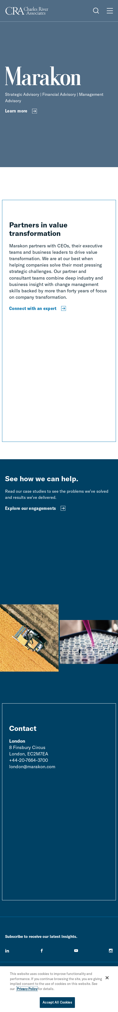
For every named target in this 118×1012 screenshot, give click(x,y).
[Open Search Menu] (96, 11)
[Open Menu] (110, 11)
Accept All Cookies (57, 1002)
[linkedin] (7, 950)
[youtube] (76, 950)
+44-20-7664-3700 (28, 760)
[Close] (107, 977)
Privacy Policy (27, 989)
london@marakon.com (32, 766)
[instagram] (111, 950)
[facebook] (42, 950)
